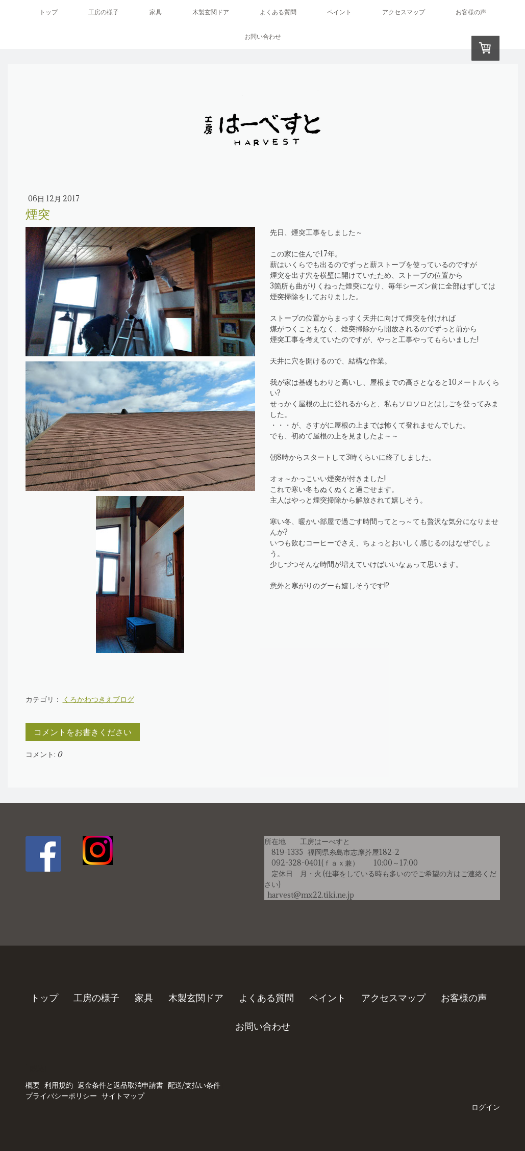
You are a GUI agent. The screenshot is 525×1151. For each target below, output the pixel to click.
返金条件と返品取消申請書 (120, 1085)
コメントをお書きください (83, 732)
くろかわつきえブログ (98, 699)
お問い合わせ (262, 36)
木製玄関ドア (210, 12)
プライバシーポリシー (61, 1096)
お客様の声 (471, 12)
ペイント (339, 12)
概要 (33, 1085)
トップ (48, 12)
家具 (155, 12)
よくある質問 (278, 12)
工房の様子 (103, 12)
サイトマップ (123, 1096)
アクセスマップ (403, 12)
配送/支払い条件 (194, 1085)
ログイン (485, 1107)
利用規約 (58, 1085)
